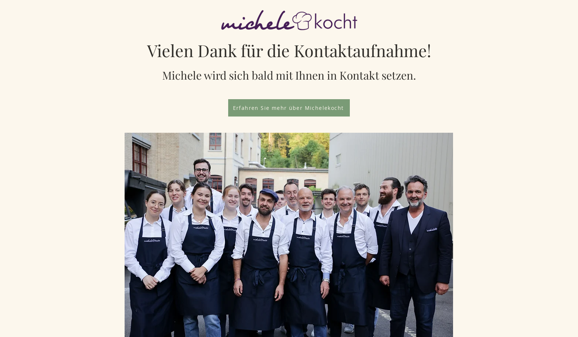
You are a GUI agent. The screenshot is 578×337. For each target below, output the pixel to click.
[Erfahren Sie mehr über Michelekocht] (289, 108)
